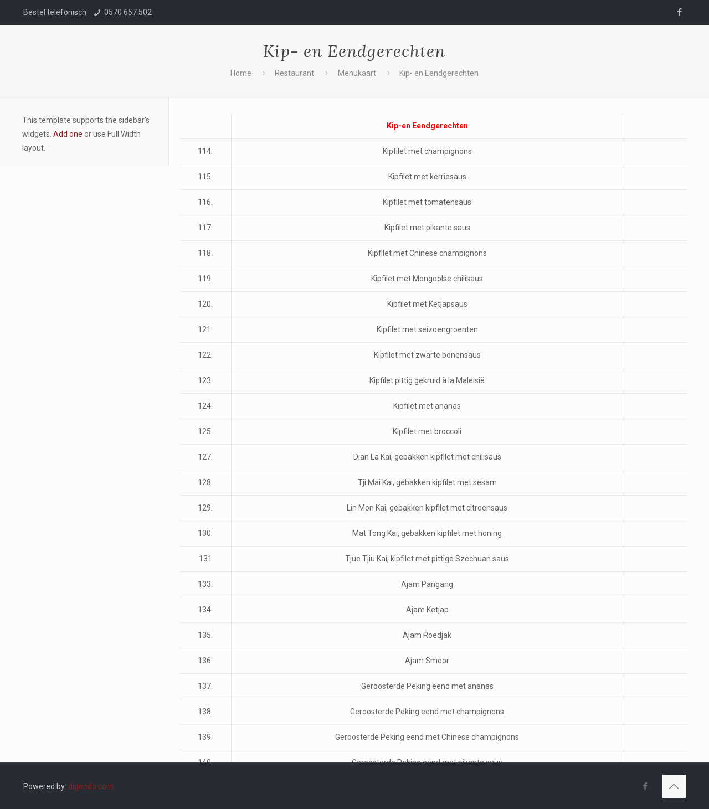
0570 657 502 (128, 12)
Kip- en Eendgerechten (439, 73)
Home (240, 73)
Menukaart (357, 73)
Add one (68, 134)
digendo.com (91, 786)
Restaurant (294, 73)
